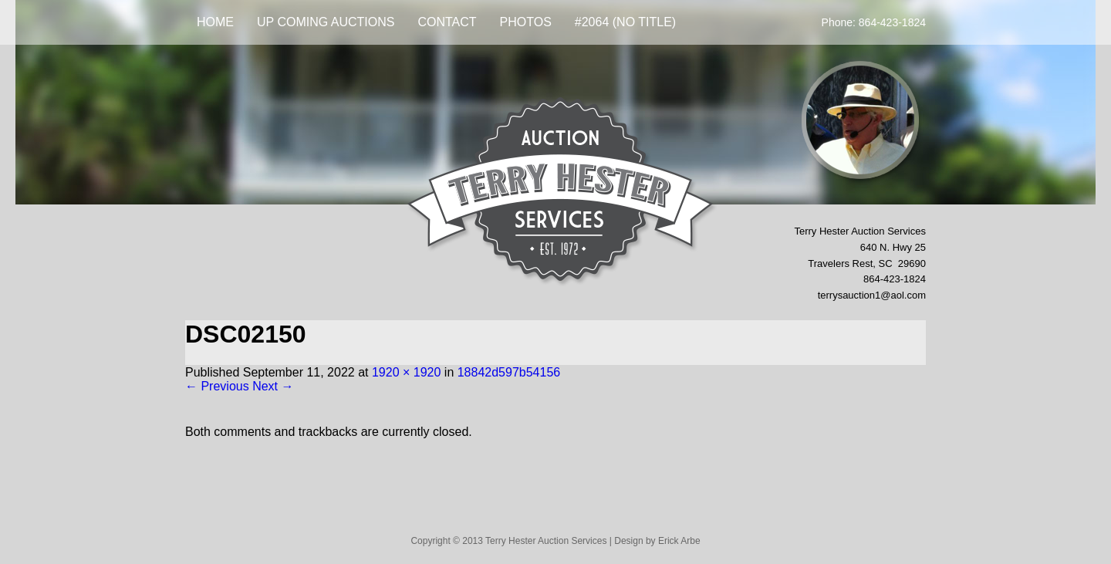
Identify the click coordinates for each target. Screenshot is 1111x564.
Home (215, 22)
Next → (272, 386)
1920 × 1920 (406, 372)
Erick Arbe (679, 540)
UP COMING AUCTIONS (325, 22)
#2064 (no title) (625, 22)
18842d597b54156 (509, 372)
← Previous (217, 386)
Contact (446, 22)
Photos (526, 22)
